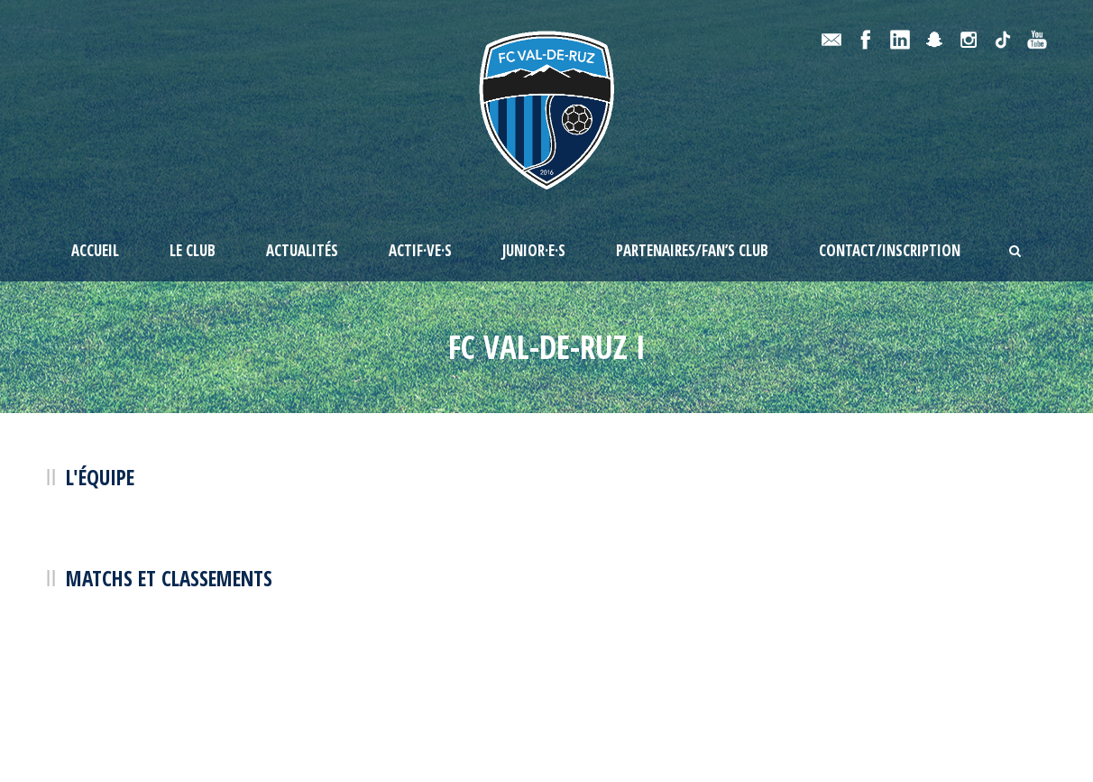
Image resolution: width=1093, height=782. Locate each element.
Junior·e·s (533, 250)
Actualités (302, 250)
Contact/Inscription (889, 250)
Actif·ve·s (420, 250)
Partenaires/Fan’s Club (692, 250)
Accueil (95, 250)
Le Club (193, 250)
